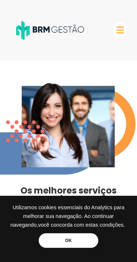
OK (68, 240)
